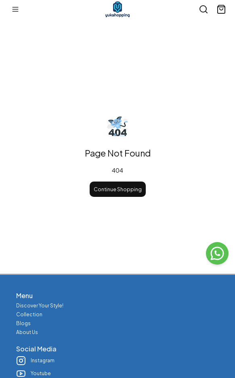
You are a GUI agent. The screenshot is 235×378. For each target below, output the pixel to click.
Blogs (23, 323)
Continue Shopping (118, 189)
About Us (27, 332)
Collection (29, 314)
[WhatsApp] (217, 253)
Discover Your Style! (39, 306)
